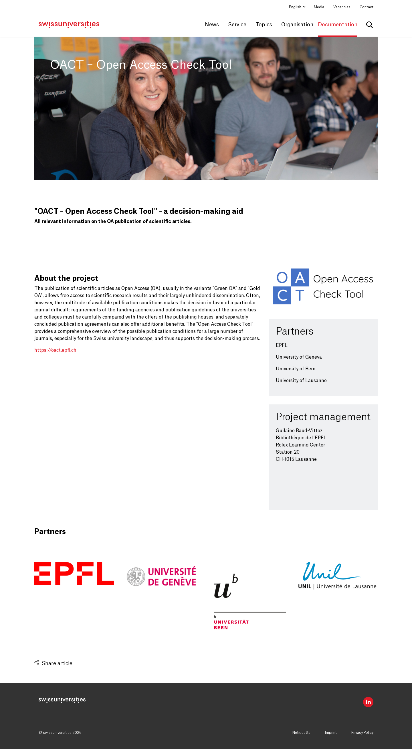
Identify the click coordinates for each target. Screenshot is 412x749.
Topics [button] (263, 24)
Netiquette (301, 732)
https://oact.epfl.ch (55, 350)
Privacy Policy (362, 732)
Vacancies (341, 7)
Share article (57, 663)
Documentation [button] (337, 24)
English (295, 7)
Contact (366, 7)
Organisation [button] (297, 24)
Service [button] (237, 24)
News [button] (212, 24)
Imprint (331, 732)
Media (319, 7)
